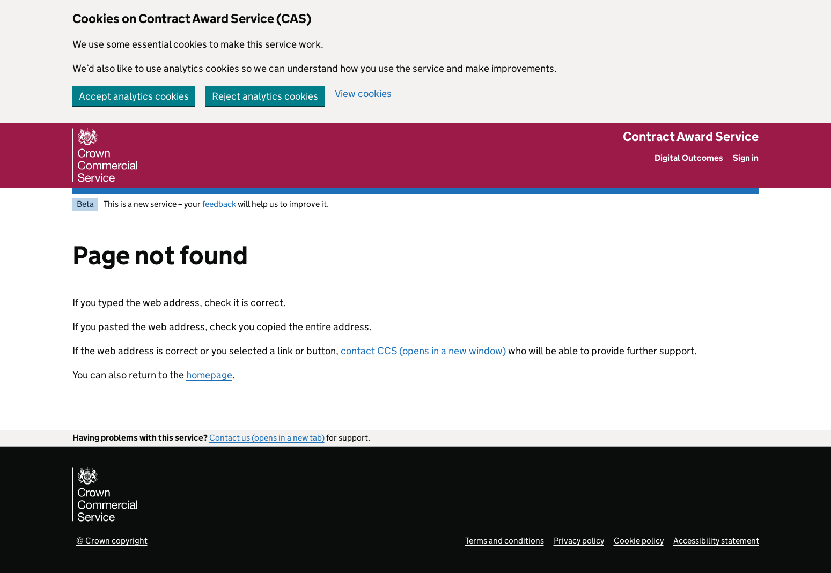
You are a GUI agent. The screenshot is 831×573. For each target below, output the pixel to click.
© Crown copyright (112, 540)
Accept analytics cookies (134, 96)
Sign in (746, 158)
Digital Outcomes (688, 158)
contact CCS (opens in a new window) (423, 351)
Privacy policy (579, 540)
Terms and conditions (504, 540)
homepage (209, 375)
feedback (219, 204)
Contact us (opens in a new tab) (267, 438)
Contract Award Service (691, 136)
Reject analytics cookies (265, 96)
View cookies (363, 93)
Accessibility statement (716, 540)
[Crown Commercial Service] (105, 156)
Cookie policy (639, 540)
